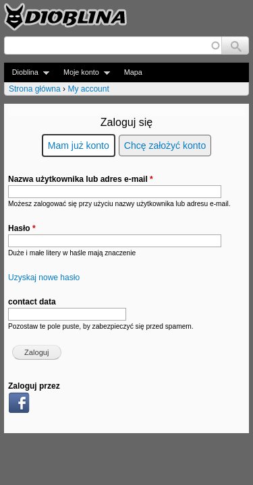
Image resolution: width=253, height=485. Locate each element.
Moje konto (82, 72)
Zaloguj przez (34, 386)
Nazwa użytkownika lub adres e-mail (80, 179)
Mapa (133, 72)
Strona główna (35, 89)
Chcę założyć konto (165, 145)
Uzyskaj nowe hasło (44, 277)
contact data (32, 301)
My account (88, 89)
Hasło (22, 228)
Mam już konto (78, 145)
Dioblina (26, 72)
